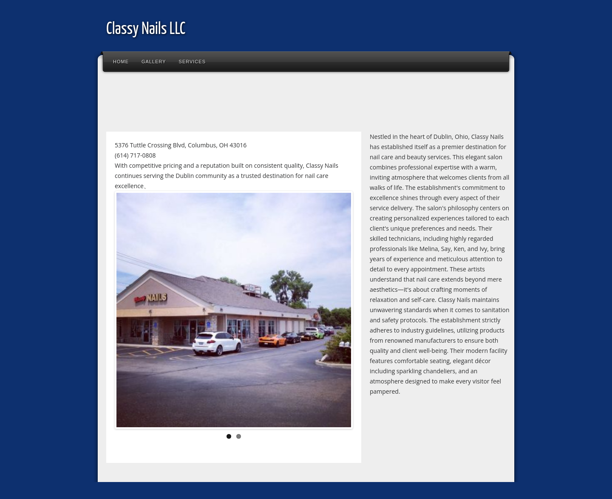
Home (121, 61)
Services (192, 61)
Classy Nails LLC (145, 29)
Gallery (154, 61)
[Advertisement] (256, 104)
